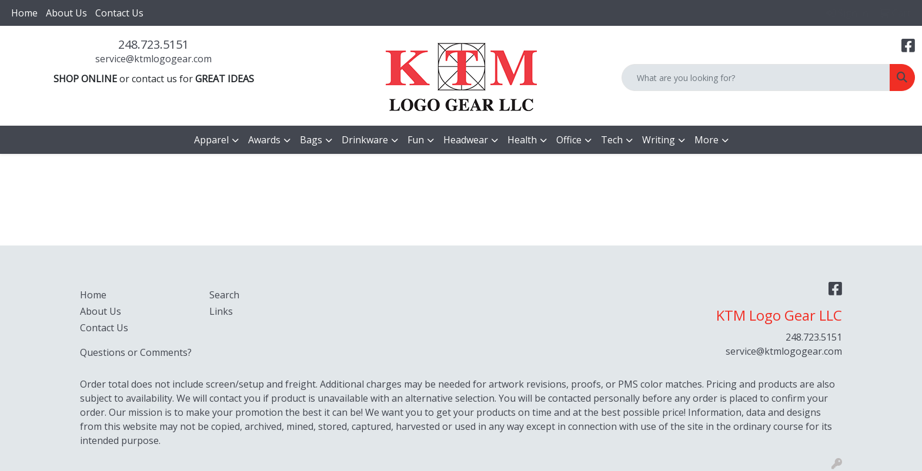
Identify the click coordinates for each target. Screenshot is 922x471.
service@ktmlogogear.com (153, 58)
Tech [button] (612, 139)
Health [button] (522, 139)
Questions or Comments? (136, 352)
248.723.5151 (153, 44)
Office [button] (569, 139)
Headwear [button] (465, 139)
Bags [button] (311, 139)
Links (221, 311)
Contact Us (119, 12)
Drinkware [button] (365, 139)
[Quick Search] (756, 77)
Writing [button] (658, 139)
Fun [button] (415, 139)
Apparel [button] (211, 139)
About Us (66, 12)
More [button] (706, 139)
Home (24, 12)
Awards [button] (264, 139)
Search (224, 294)
